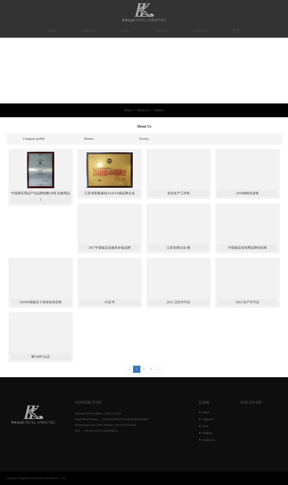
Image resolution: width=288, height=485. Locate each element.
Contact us (199, 31)
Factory (144, 138)
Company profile (34, 138)
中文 (236, 31)
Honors (89, 138)
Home (52, 31)
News (125, 31)
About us (88, 31)
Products (162, 31)
